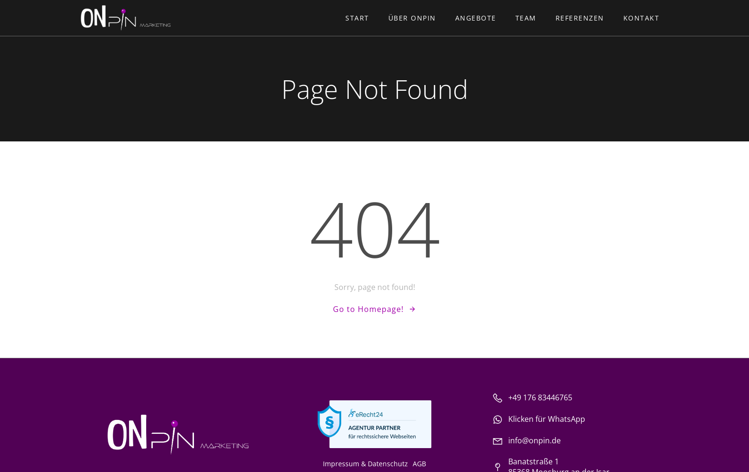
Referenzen (580, 17)
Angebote (475, 17)
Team (525, 17)
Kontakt (641, 17)
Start (357, 17)
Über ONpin (412, 17)
